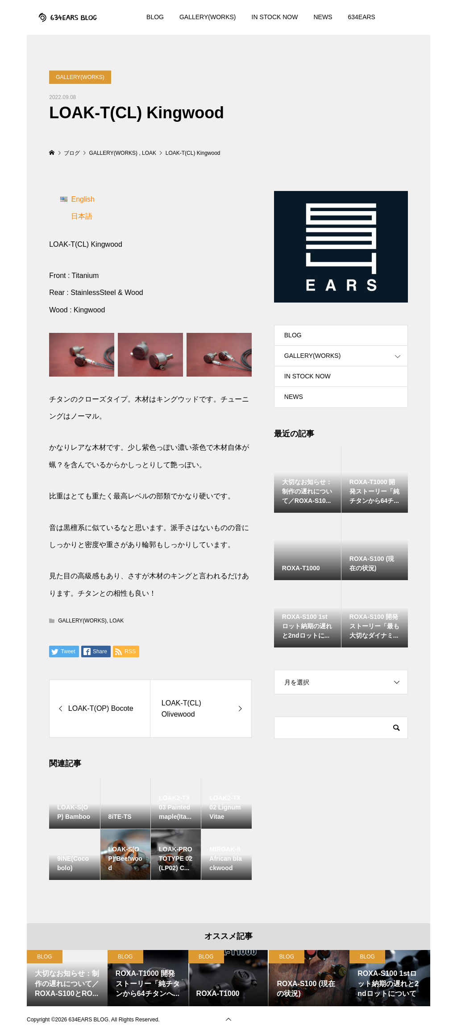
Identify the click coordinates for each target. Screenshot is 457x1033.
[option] (67, 978)
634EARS (361, 17)
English (82, 199)
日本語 (81, 216)
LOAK (116, 621)
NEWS (322, 17)
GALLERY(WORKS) (207, 17)
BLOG (155, 17)
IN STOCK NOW (275, 17)
